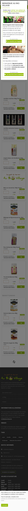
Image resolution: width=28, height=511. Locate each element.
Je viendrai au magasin (14, 41)
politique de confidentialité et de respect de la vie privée (13, 499)
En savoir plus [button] (14, 39)
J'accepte (4, 505)
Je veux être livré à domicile (14, 74)
